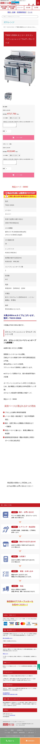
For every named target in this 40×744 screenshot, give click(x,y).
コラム (5, 730)
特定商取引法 (19, 730)
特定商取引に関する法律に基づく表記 (11, 694)
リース (30, 13)
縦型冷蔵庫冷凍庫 (4, 8)
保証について (6, 653)
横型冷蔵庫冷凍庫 (12, 8)
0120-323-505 (15, 2)
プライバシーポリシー (29, 730)
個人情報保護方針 (7, 692)
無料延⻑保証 (22, 732)
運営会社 (15, 732)
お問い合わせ (32, 732)
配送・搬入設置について (8, 638)
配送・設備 (11, 13)
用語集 (11, 730)
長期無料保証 (21, 13)
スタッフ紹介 (6, 732)
